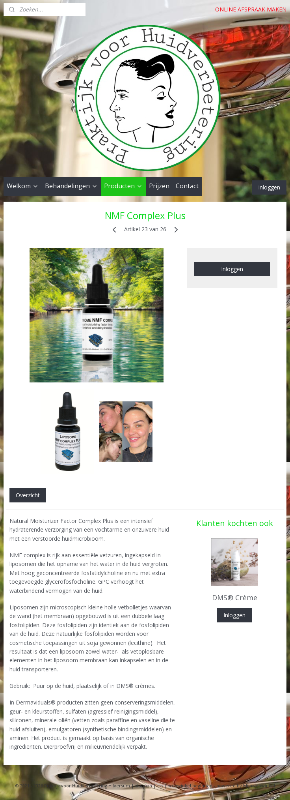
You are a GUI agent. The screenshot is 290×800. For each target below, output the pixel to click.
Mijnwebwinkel (259, 786)
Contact (187, 186)
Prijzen (159, 186)
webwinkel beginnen (190, 786)
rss (160, 786)
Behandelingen (71, 186)
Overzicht (28, 495)
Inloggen (269, 187)
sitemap (143, 786)
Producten (123, 186)
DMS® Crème (234, 597)
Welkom (23, 186)
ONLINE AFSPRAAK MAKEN (250, 9)
